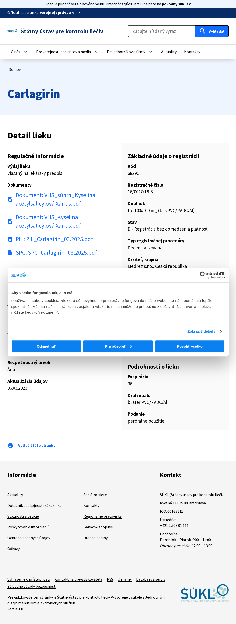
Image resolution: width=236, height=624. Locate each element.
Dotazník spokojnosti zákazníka (34, 505)
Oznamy (125, 579)
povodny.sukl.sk (176, 3)
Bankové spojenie (98, 526)
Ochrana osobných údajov (28, 537)
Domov (15, 69)
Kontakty (91, 505)
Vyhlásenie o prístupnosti (28, 579)
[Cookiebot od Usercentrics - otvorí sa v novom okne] (203, 275)
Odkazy (13, 548)
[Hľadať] (212, 31)
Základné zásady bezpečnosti (31, 586)
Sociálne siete (95, 494)
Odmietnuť (46, 346)
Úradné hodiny (95, 537)
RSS (110, 579)
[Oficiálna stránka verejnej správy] (61, 12)
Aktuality (15, 494)
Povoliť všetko (190, 346)
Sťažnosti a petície (23, 516)
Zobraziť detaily (201, 331)
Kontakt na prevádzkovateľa (78, 579)
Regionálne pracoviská (102, 516)
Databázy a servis (150, 579)
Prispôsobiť (118, 346)
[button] (19, 51)
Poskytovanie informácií (27, 526)
